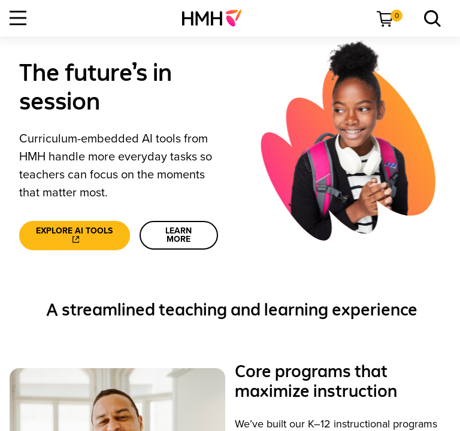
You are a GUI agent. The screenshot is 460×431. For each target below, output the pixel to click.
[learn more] (179, 235)
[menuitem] (216, 18)
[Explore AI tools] (74, 235)
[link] (216, 18)
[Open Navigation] (18, 18)
